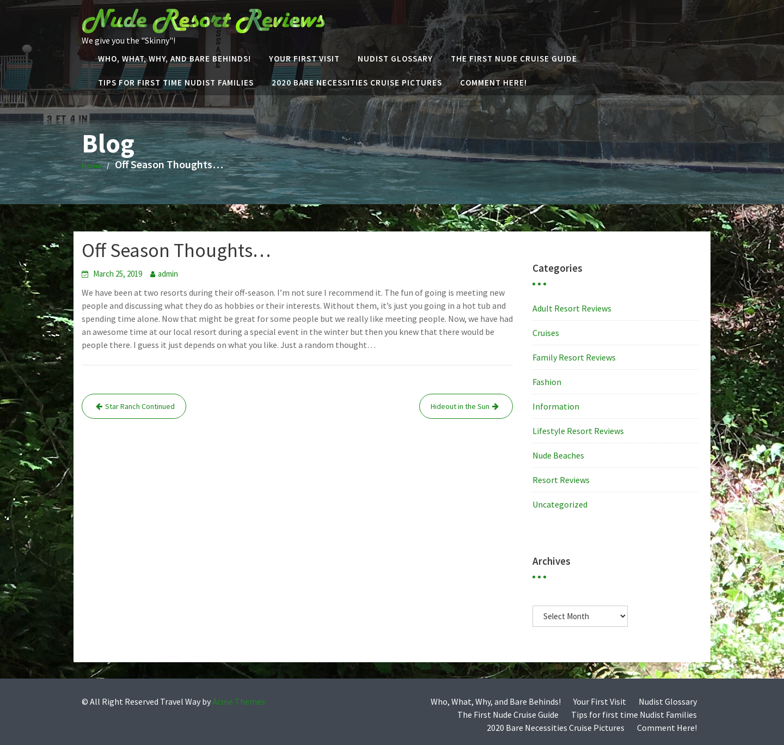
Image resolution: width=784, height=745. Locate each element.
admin (168, 273)
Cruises (545, 332)
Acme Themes (238, 701)
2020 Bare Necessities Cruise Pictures (357, 82)
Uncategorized (559, 504)
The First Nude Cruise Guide (514, 58)
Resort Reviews (561, 479)
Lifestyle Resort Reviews (578, 430)
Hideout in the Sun (460, 406)
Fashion (546, 381)
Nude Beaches (558, 455)
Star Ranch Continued (140, 406)
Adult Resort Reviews (571, 308)
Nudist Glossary (395, 58)
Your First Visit (304, 58)
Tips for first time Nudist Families (176, 82)
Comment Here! (493, 82)
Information (555, 406)
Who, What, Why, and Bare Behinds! (174, 58)
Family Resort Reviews (574, 357)
